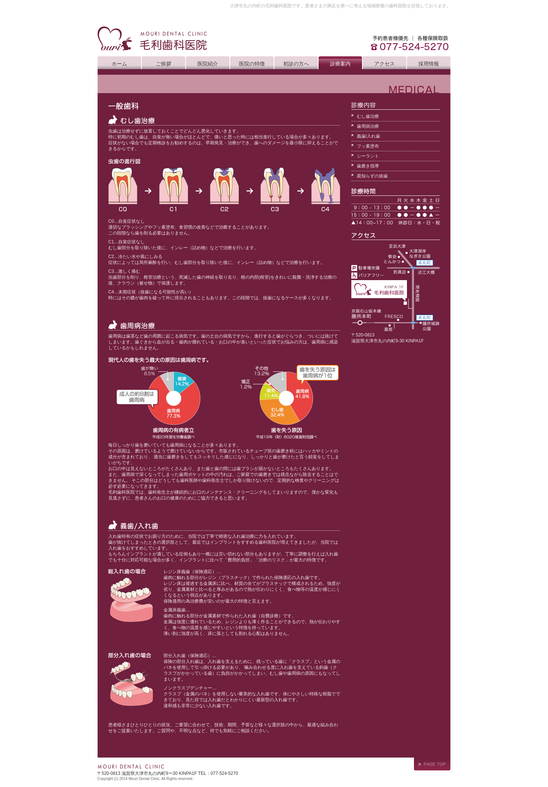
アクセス (384, 64)
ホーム (119, 64)
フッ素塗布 (368, 146)
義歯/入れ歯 (368, 136)
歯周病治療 (368, 126)
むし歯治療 (368, 116)
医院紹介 (207, 64)
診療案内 (340, 64)
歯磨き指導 (368, 166)
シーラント (368, 156)
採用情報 (428, 64)
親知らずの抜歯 (372, 176)
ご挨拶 (163, 64)
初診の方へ (296, 64)
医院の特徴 (252, 64)
